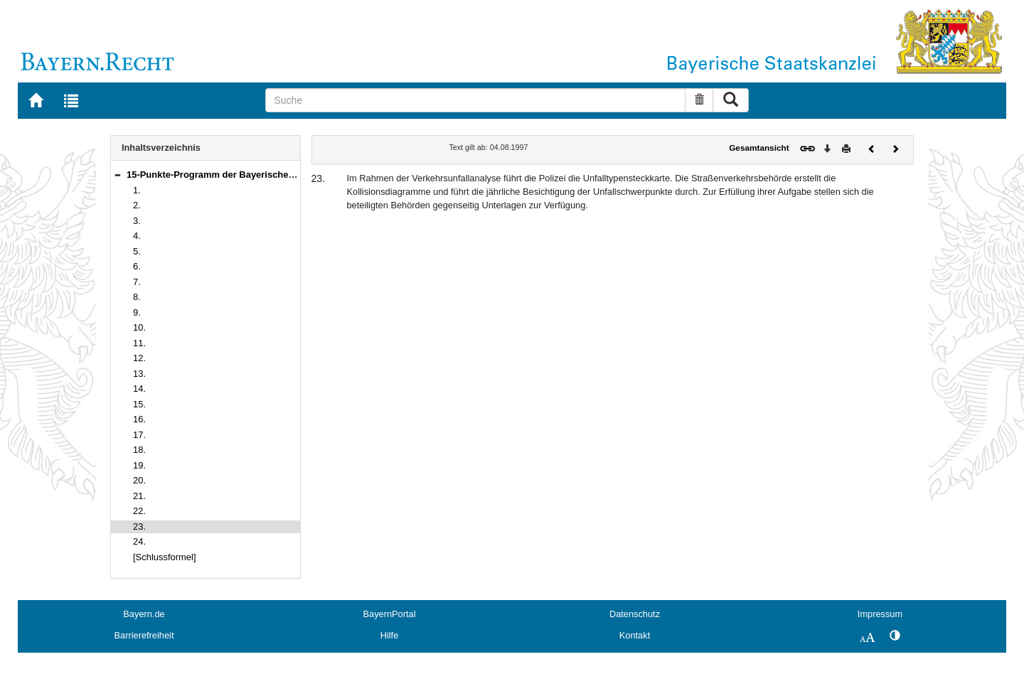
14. (139, 388)
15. (139, 404)
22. (139, 511)
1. (137, 190)
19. (139, 465)
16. (139, 419)
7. (137, 282)
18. (139, 449)
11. (139, 343)
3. (137, 220)
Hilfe (389, 635)
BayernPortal (389, 614)
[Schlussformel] (164, 557)
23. (139, 526)
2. (137, 205)
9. (137, 312)
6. (137, 266)
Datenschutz (634, 614)
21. (139, 496)
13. (139, 373)
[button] (117, 174)
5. (137, 251)
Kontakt (634, 635)
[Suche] (475, 100)
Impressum (880, 614)
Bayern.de (143, 614)
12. (139, 358)
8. (137, 296)
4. (137, 235)
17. (139, 434)
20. (139, 480)
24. (139, 541)
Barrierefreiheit (144, 635)
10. (139, 327)
